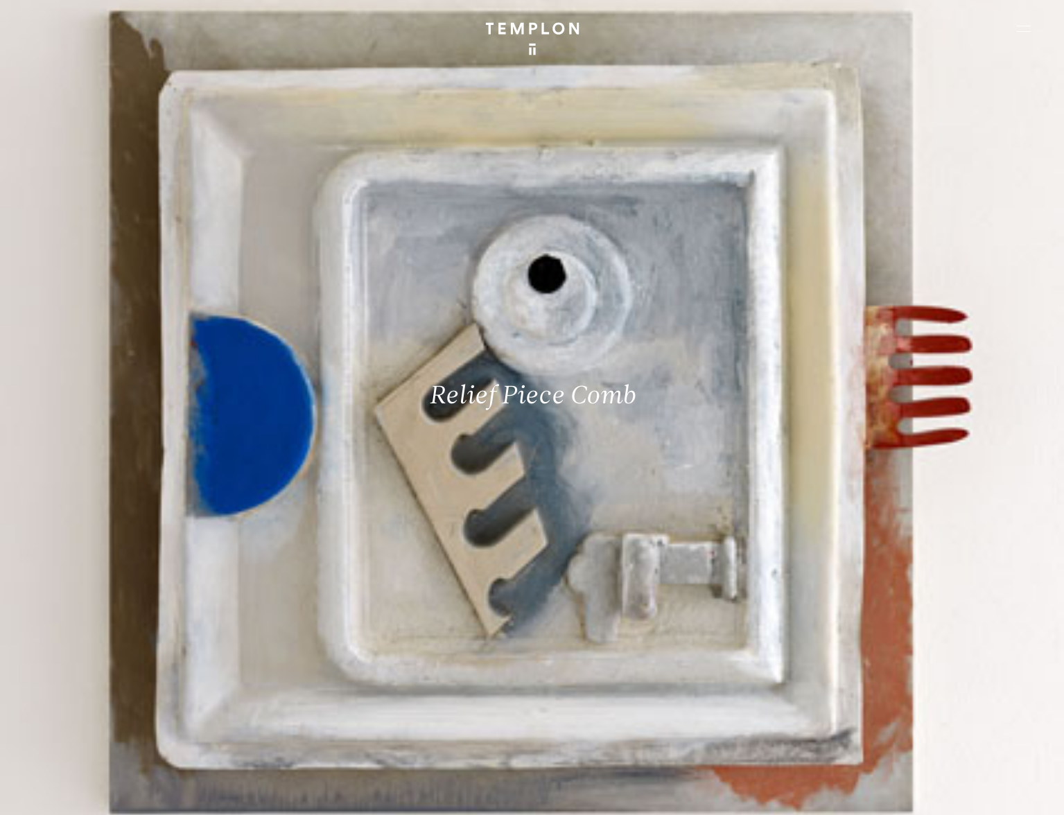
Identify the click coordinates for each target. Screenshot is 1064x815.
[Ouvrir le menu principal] (1024, 28)
